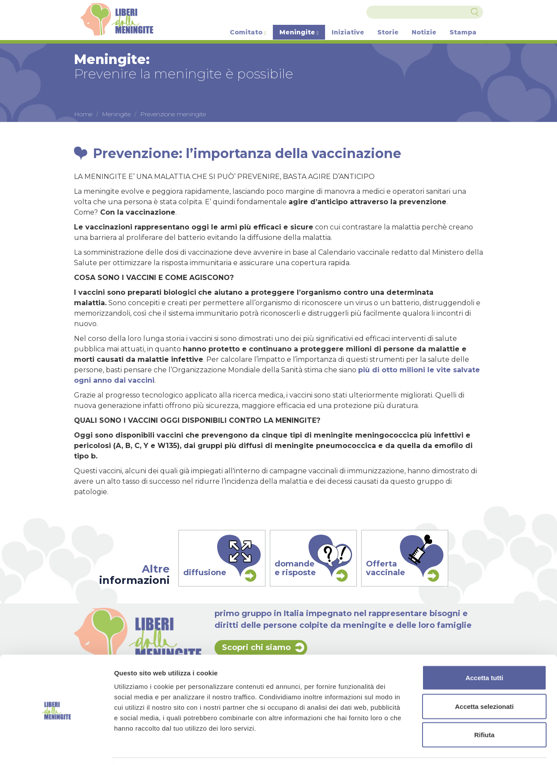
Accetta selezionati (484, 679)
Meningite (299, 32)
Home (83, 114)
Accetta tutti (484, 650)
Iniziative (348, 32)
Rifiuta (484, 707)
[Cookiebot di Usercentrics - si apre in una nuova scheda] (56, 748)
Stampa (463, 32)
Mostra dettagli (457, 748)
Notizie (424, 32)
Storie (388, 32)
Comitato (248, 32)
